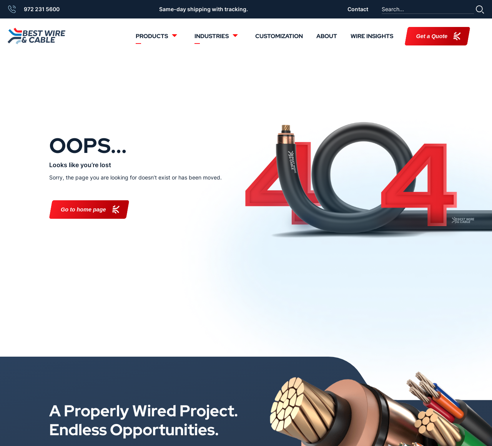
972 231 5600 (42, 9)
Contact (357, 9)
